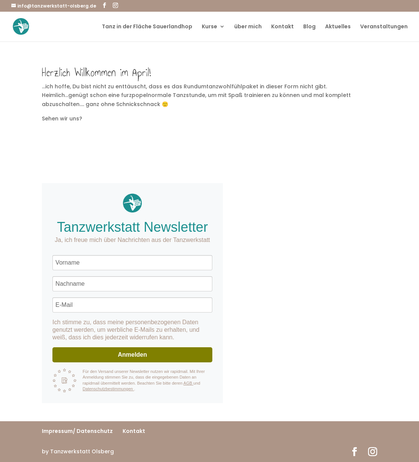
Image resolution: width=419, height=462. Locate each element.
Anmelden (132, 354)
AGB (188, 383)
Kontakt (282, 27)
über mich (248, 27)
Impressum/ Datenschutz (77, 431)
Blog (309, 27)
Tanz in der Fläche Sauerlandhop (147, 27)
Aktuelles (338, 27)
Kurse (209, 27)
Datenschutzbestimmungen (108, 389)
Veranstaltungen (384, 27)
